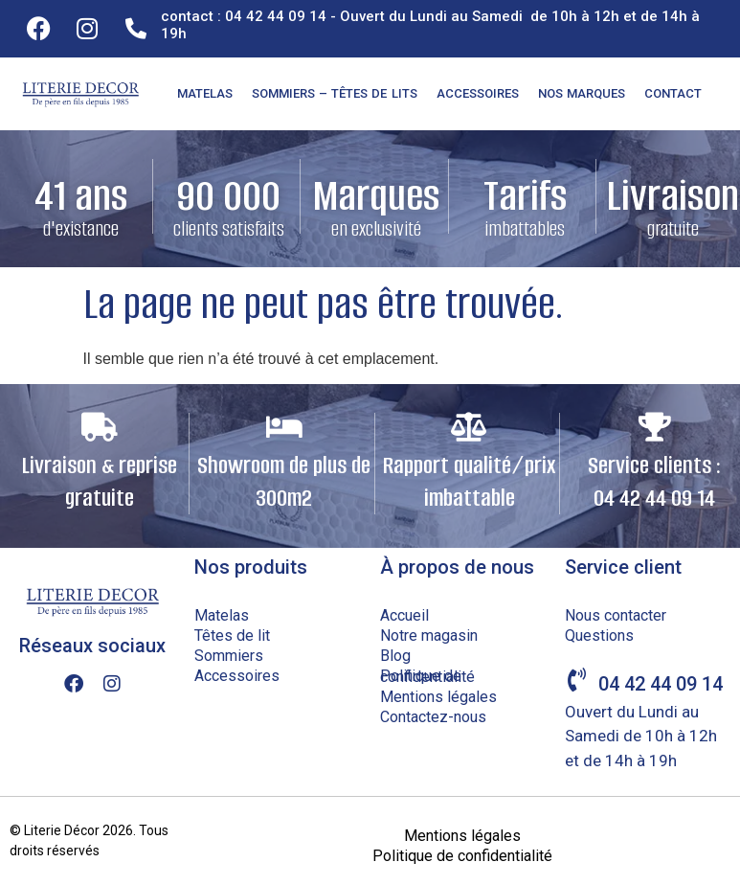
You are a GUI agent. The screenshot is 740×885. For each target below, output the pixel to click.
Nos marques (581, 93)
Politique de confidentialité (427, 676)
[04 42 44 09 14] (577, 680)
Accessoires (478, 93)
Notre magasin (429, 635)
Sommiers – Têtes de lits (334, 93)
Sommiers (228, 656)
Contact (673, 93)
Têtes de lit (232, 635)
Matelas (205, 93)
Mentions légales (438, 697)
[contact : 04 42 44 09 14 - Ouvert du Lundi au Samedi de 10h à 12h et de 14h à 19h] (135, 28)
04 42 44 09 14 (660, 683)
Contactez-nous (433, 717)
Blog (395, 656)
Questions (599, 635)
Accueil (404, 615)
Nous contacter (615, 615)
